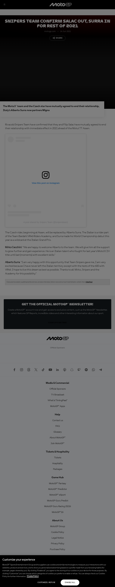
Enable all (70, 582)
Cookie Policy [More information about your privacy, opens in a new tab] (32, 576)
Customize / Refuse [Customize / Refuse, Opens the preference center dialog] (46, 582)
